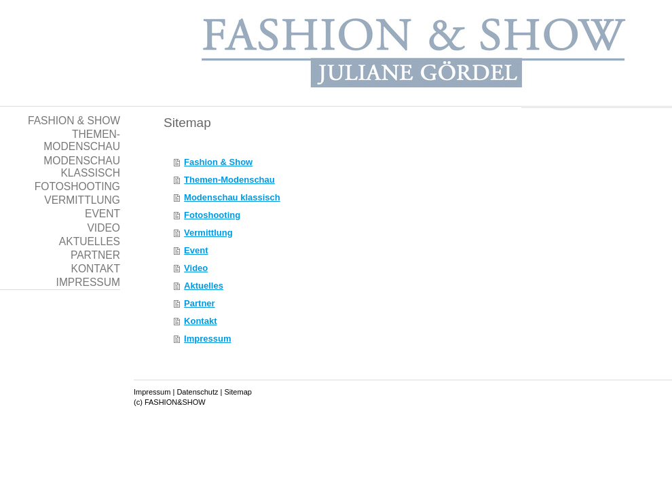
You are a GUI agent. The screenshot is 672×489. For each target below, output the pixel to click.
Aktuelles (203, 285)
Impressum (207, 338)
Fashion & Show (218, 162)
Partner (199, 303)
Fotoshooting (212, 215)
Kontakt (200, 321)
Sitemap (238, 392)
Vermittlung (208, 233)
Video (196, 268)
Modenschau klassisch (232, 197)
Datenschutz (197, 392)
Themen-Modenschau (229, 180)
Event (196, 250)
